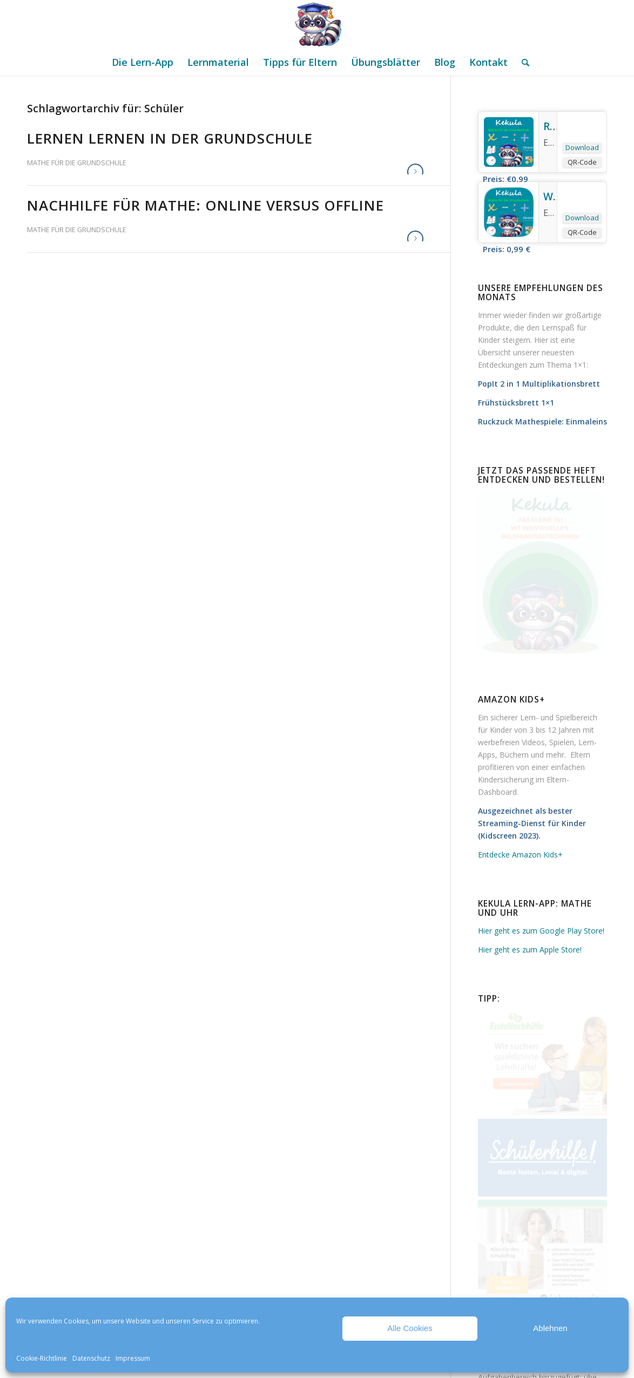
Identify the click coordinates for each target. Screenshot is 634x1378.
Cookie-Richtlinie (41, 1358)
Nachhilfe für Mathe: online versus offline (205, 205)
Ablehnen (550, 1328)
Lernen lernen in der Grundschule (170, 138)
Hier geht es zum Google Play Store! (541, 931)
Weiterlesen (415, 172)
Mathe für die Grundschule (76, 162)
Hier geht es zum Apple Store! (530, 949)
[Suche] (522, 62)
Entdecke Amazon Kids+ (520, 854)
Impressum (133, 1358)
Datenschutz (91, 1358)
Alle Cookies (409, 1328)
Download (582, 147)
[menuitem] (142, 62)
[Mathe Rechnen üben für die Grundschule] (317, 24)
